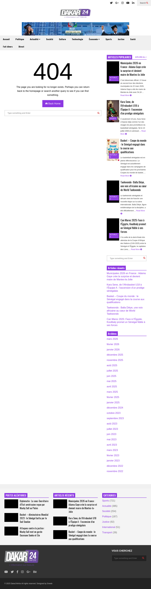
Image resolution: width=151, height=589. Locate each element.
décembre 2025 (115, 354)
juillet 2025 (112, 370)
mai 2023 (111, 439)
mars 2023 (112, 450)
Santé (133, 39)
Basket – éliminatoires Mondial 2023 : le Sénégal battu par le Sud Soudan (34, 518)
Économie (94, 39)
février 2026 (113, 344)
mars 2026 (112, 339)
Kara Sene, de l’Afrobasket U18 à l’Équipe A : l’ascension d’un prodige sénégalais (132, 107)
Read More (126, 95)
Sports (109, 39)
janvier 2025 (113, 402)
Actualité (35, 39)
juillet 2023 (112, 429)
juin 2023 (111, 434)
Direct (21, 46)
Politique (19, 39)
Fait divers (8, 46)
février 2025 (113, 397)
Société (49, 39)
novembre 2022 (115, 471)
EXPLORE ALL (141, 57)
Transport (107, 532)
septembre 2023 (115, 418)
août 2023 (112, 423)
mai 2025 (111, 381)
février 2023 (113, 455)
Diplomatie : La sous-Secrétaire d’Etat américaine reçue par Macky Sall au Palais (34, 504)
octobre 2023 (113, 413)
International (108, 527)
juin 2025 (111, 376)
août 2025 (112, 365)
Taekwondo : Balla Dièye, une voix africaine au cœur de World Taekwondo (133, 186)
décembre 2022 (115, 466)
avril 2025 (112, 386)
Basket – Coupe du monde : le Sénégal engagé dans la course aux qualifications (125, 299)
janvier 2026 (113, 349)
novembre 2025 (115, 360)
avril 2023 (112, 445)
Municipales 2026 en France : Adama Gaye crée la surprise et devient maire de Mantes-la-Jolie (133, 68)
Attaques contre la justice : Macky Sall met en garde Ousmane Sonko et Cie (32, 531)
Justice (121, 39)
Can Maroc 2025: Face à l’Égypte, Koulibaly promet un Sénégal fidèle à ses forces (133, 226)
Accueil (6, 39)
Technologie (77, 39)
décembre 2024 (115, 407)
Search (144, 3)
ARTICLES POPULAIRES (119, 57)
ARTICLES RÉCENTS (64, 495)
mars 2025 (112, 392)
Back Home (52, 103)
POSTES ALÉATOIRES (16, 495)
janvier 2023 (113, 460)
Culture (62, 39)
